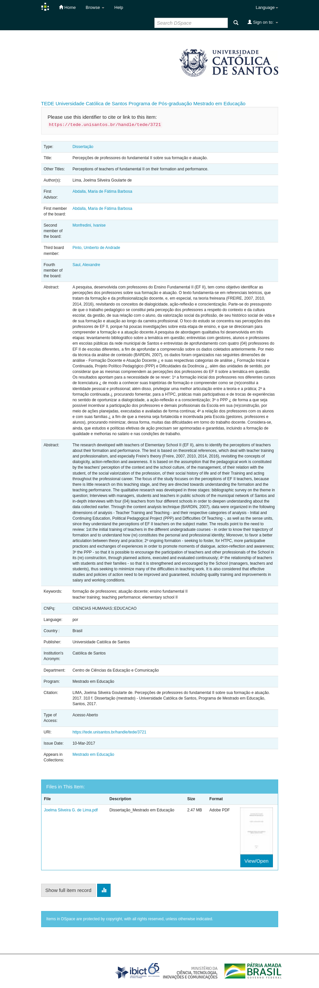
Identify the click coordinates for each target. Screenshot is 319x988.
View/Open (257, 861)
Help (118, 7)
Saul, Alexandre (86, 264)
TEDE (47, 103)
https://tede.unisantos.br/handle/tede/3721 (109, 732)
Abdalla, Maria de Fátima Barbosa (102, 191)
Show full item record (68, 890)
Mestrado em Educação (219, 103)
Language (267, 7)
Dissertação (82, 146)
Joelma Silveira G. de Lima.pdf (71, 810)
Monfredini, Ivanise (89, 225)
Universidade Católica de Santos (91, 103)
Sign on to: (263, 22)
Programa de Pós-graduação (160, 103)
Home (67, 7)
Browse (95, 7)
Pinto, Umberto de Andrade (96, 247)
